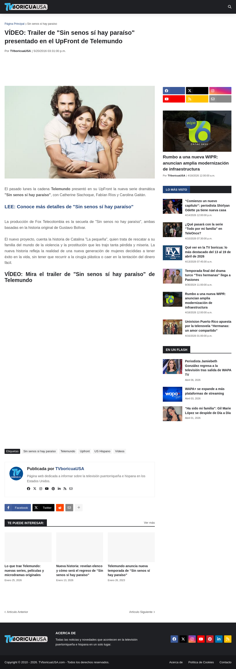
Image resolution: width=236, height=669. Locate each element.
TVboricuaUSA (69, 468)
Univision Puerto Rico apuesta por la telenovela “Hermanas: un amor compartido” (208, 326)
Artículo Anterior (17, 612)
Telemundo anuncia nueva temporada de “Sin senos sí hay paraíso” (129, 570)
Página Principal (14, 23)
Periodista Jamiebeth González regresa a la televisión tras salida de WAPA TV (208, 367)
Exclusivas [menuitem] (149, 20)
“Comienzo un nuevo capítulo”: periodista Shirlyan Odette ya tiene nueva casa (207, 205)
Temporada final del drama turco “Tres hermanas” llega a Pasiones (208, 275)
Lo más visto (176, 189)
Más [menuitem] (188, 20)
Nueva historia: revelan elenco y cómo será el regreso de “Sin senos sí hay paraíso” (79, 570)
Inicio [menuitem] (13, 20)
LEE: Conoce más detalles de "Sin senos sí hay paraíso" (69, 206)
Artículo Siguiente (141, 612)
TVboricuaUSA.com (52, 662)
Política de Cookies (201, 662)
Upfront (85, 451)
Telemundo (68, 451)
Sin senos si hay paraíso (42, 23)
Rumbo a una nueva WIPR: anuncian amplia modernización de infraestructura (196, 162)
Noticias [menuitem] (32, 20)
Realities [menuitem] (78, 20)
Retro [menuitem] (172, 20)
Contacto (225, 662)
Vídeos (119, 451)
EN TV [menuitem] (54, 20)
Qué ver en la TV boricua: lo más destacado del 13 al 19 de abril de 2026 (208, 252)
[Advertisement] (88, 69)
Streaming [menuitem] (122, 20)
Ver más (149, 522)
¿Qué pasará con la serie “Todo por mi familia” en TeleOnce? (204, 228)
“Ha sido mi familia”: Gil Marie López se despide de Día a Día (208, 410)
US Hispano (102, 451)
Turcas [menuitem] (99, 20)
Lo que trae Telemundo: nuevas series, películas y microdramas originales (24, 570)
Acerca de (176, 662)
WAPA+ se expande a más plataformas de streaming (205, 391)
